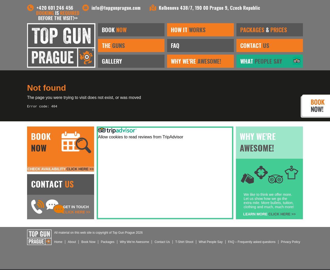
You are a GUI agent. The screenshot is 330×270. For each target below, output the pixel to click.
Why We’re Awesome (134, 242)
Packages (107, 242)
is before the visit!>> (57, 15)
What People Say (211, 242)
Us (162, 242)
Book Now (88, 242)
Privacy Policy (290, 242)
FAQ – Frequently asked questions (252, 242)
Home (58, 242)
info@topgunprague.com (116, 7)
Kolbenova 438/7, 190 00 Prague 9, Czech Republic (209, 7)
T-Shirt (184, 242)
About (72, 242)
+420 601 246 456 (54, 7)
